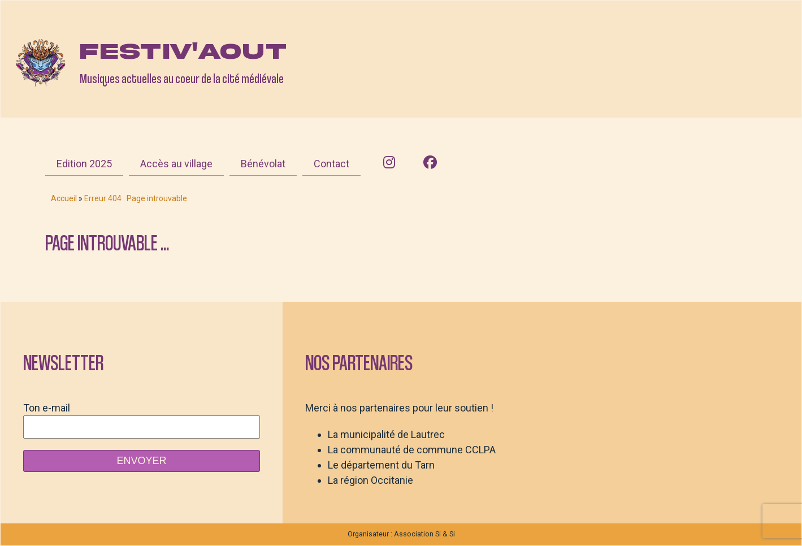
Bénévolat (263, 164)
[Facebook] (430, 163)
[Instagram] (389, 163)
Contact (331, 164)
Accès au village (176, 164)
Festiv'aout (183, 51)
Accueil (64, 198)
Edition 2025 (84, 164)
